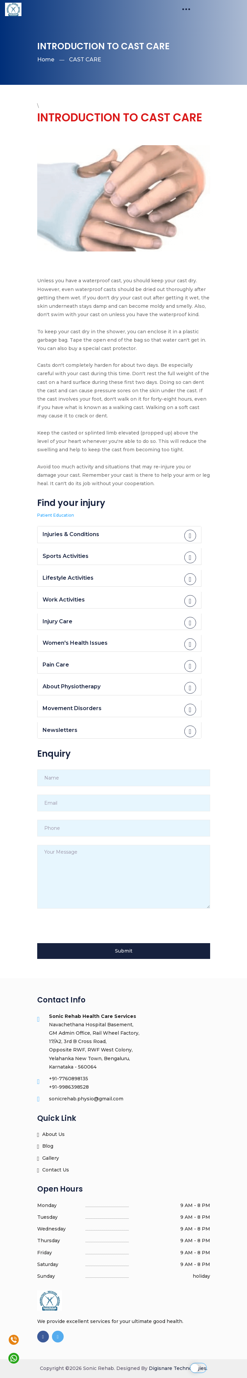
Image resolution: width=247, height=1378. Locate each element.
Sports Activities (119, 557)
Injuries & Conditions (119, 535)
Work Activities (119, 601)
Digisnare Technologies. (178, 1368)
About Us (51, 1134)
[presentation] (88, 930)
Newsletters (119, 731)
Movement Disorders (119, 709)
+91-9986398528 (69, 1087)
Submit (123, 951)
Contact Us (53, 1170)
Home (45, 59)
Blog (45, 1146)
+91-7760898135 (68, 1079)
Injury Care (119, 623)
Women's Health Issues (119, 644)
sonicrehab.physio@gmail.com (86, 1099)
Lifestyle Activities (119, 579)
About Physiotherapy (119, 688)
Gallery (48, 1158)
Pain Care (119, 666)
